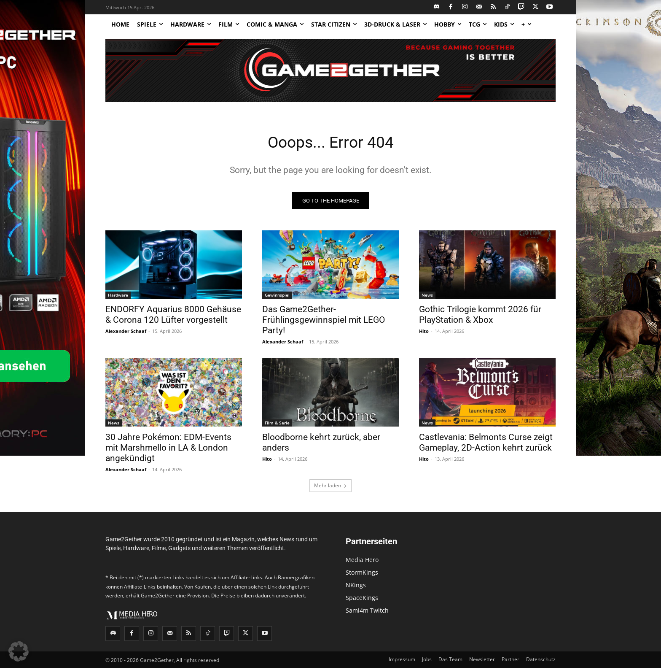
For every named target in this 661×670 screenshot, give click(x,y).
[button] (18, 651)
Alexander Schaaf (125, 333)
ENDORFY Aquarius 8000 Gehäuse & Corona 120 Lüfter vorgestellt (173, 316)
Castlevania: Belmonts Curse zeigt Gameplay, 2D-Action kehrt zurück (486, 444)
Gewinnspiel (277, 297)
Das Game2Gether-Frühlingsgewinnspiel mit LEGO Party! (323, 322)
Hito (424, 333)
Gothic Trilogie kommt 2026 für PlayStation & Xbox (480, 316)
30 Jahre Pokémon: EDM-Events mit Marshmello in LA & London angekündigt (168, 449)
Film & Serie (277, 425)
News (427, 297)
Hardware (118, 297)
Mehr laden (330, 487)
